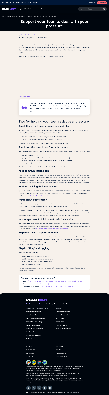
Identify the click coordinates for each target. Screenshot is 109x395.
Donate (58, 350)
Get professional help (63, 315)
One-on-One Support (63, 312)
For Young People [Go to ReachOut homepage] (8, 2)
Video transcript (24, 97)
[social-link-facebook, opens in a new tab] (44, 388)
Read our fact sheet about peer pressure (57, 287)
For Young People (53, 304)
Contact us (29, 357)
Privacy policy (42, 392)
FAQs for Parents (61, 325)
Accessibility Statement (58, 392)
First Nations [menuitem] (45, 9)
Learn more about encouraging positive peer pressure (48, 284)
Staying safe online (32, 332)
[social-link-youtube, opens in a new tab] (39, 388)
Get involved (60, 346)
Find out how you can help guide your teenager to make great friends (55, 281)
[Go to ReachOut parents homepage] (36, 300)
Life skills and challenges (34, 329)
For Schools (68, 304)
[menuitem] (21, 9)
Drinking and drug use (33, 335)
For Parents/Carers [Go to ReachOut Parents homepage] (22, 2)
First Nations (60, 322)
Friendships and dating (34, 322)
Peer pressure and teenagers (16, 16)
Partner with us (61, 353)
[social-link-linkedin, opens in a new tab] (50, 388)
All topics (29, 339)
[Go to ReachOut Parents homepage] (9, 9)
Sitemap (49, 392)
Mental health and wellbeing (36, 318)
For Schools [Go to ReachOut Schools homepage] (34, 2)
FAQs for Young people (63, 329)
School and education (33, 312)
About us (92, 3)
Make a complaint (62, 357)
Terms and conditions (31, 392)
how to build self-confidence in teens (38, 196)
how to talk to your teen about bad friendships (51, 229)
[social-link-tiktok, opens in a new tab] (28, 388)
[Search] (104, 9)
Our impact (30, 353)
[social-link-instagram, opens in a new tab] (34, 388)
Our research (30, 350)
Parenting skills (31, 315)
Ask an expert (60, 318)
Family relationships (33, 325)
